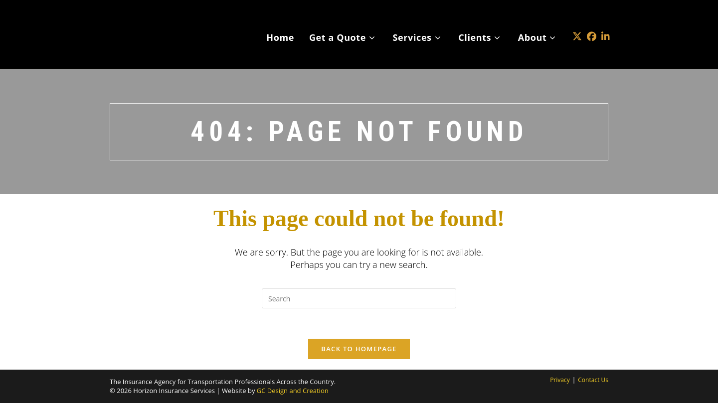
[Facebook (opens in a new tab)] (591, 21)
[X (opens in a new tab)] (577, 21)
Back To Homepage (358, 348)
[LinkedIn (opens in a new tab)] (605, 21)
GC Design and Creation (293, 390)
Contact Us (593, 380)
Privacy (560, 380)
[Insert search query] (359, 298)
